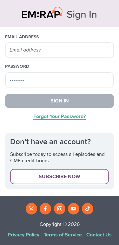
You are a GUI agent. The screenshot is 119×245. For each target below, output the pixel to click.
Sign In (59, 100)
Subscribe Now (59, 176)
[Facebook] (45, 208)
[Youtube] (73, 208)
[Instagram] (59, 208)
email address (22, 37)
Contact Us (99, 234)
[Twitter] (31, 208)
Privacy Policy (23, 234)
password (17, 66)
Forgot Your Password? (59, 116)
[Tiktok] (87, 208)
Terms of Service (63, 234)
